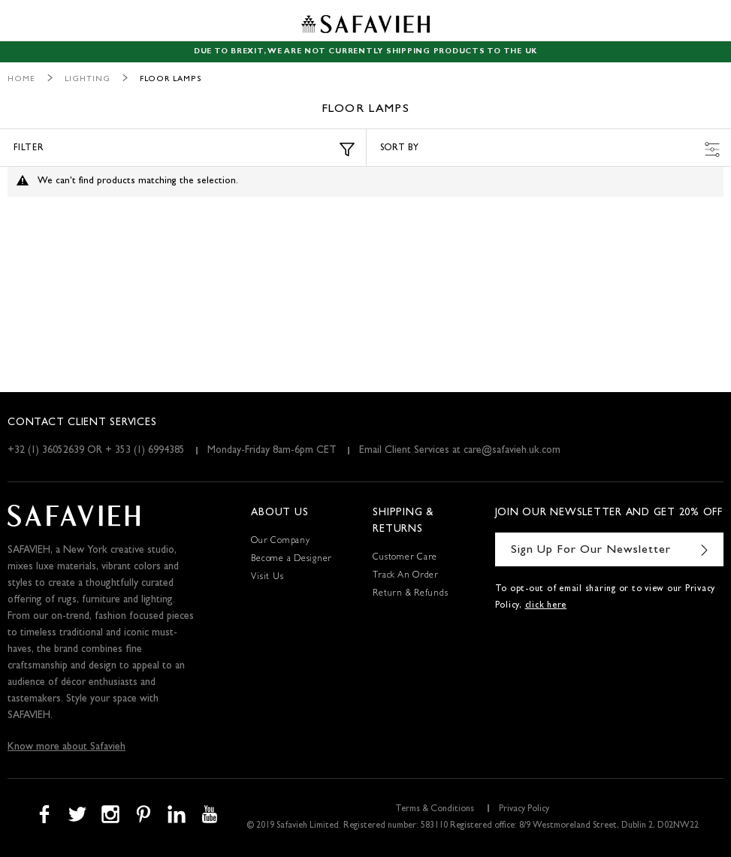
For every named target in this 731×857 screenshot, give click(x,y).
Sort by (550, 149)
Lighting (87, 79)
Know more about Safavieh (66, 747)
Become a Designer (291, 559)
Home (21, 79)
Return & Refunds (410, 594)
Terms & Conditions (434, 809)
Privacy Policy (524, 809)
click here (546, 606)
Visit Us (267, 577)
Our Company (280, 541)
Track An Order (406, 576)
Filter (184, 149)
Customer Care (405, 558)
